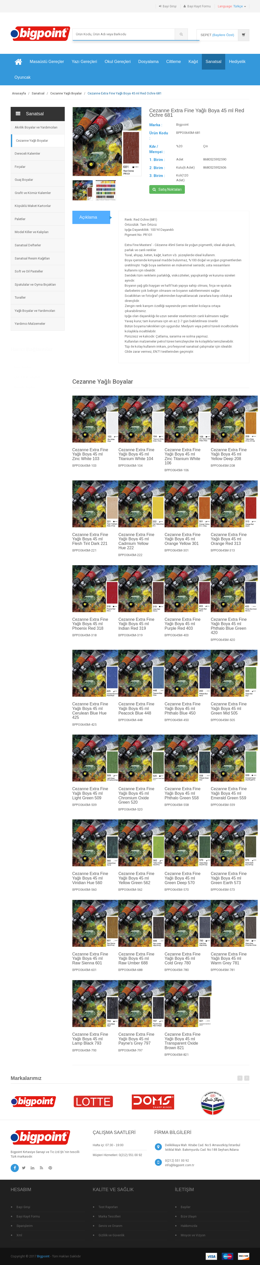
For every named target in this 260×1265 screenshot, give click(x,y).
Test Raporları (108, 1207)
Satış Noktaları (167, 189)
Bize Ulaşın (189, 1216)
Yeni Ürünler (22, 367)
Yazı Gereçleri (84, 61)
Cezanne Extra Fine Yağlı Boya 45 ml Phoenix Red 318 (90, 628)
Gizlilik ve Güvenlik (111, 1235)
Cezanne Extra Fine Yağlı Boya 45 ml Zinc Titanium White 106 (182, 461)
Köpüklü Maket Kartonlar (33, 206)
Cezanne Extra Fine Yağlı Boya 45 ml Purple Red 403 (182, 628)
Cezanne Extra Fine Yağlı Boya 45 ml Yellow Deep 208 (229, 459)
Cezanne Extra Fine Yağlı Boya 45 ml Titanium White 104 (136, 459)
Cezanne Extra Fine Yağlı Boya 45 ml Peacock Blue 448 (136, 713)
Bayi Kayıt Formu (199, 6)
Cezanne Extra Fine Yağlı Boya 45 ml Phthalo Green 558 (182, 798)
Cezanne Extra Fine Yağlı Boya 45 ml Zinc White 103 (90, 459)
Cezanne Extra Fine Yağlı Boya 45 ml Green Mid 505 (229, 713)
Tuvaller (20, 297)
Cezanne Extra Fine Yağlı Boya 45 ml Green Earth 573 (229, 883)
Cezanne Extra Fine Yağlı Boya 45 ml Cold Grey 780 (182, 963)
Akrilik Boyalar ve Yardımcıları (36, 127)
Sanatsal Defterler (28, 245)
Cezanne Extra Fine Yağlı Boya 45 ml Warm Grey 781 (229, 963)
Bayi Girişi (169, 6)
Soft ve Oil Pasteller (29, 271)
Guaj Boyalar (24, 180)
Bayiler (185, 1207)
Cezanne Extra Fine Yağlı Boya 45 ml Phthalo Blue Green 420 (229, 631)
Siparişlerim (25, 1226)
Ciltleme (173, 61)
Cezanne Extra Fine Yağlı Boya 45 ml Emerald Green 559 (229, 798)
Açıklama (88, 222)
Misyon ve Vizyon (193, 1235)
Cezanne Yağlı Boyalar (66, 93)
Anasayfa (19, 93)
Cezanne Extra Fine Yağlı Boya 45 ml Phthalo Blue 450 (182, 713)
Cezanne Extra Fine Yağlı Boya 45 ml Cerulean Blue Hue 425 (90, 716)
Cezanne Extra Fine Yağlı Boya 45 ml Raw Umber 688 (136, 963)
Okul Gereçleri (118, 61)
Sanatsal (213, 61)
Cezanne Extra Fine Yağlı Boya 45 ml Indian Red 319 (136, 628)
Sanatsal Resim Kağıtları (32, 258)
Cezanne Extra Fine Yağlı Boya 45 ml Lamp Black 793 (90, 1043)
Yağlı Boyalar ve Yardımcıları (35, 311)
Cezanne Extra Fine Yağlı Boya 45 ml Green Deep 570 (182, 883)
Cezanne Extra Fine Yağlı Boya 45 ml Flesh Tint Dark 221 (90, 543)
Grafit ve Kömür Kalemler (33, 193)
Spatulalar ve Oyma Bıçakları (35, 284)
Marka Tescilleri (110, 1216)
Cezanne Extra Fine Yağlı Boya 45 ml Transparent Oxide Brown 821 (182, 1046)
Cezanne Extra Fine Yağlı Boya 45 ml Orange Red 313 (229, 543)
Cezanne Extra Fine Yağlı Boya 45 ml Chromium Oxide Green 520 (136, 800)
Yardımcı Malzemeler (30, 324)
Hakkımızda (189, 1226)
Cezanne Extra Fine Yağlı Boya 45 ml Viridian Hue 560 (90, 883)
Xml (19, 1235)
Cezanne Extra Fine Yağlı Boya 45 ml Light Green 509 (90, 798)
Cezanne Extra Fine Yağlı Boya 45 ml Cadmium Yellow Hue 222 (136, 546)
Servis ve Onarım (110, 1226)
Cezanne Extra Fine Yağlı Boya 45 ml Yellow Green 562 (136, 883)
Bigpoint (43, 1256)
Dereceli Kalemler (27, 153)
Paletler (20, 219)
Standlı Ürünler (24, 387)
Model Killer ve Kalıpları (31, 232)
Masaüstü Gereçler (47, 61)
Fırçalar (20, 167)
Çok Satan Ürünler (27, 377)
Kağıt (193, 61)
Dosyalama (148, 61)
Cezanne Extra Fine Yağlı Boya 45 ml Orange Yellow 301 (182, 543)
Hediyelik (237, 61)
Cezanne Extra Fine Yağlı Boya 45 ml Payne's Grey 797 (136, 1043)
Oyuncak (22, 77)
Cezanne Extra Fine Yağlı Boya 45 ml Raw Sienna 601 (90, 963)
